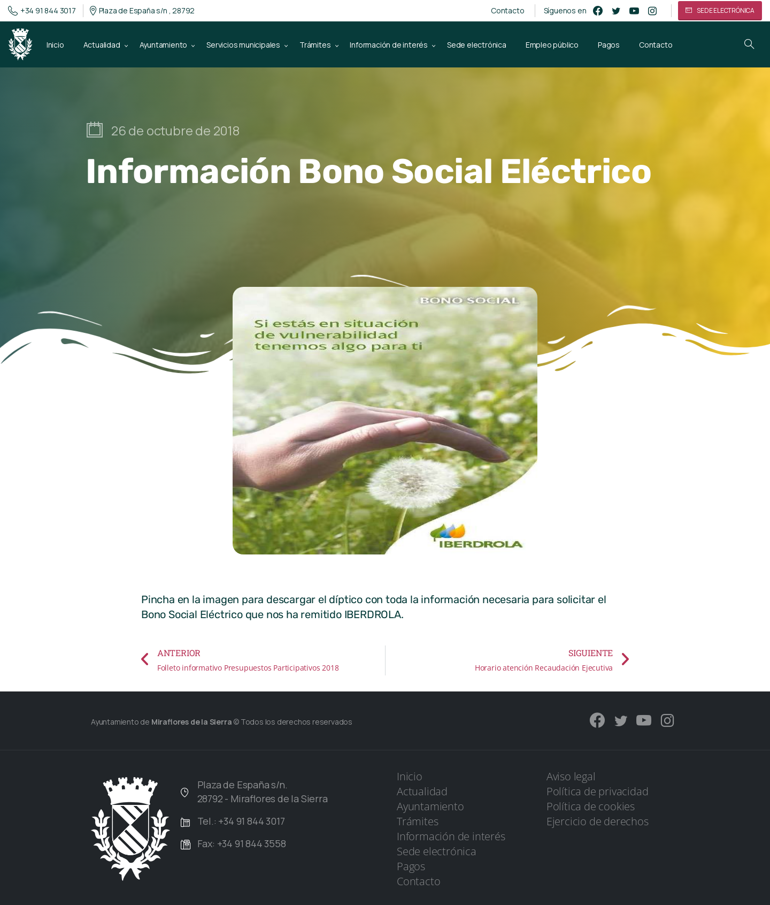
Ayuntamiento (430, 806)
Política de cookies (590, 806)
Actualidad (422, 791)
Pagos (411, 866)
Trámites (417, 821)
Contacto (507, 10)
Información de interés (451, 836)
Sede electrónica (436, 851)
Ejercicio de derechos (597, 821)
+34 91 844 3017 (42, 11)
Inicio (409, 776)
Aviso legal (571, 776)
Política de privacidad (597, 791)
